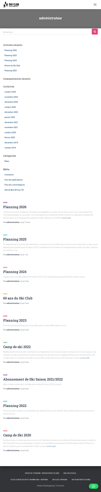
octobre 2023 (10, 107)
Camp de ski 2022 (17, 347)
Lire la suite (66, 218)
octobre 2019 (10, 148)
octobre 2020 (10, 132)
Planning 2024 (10, 60)
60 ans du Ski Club (12, 66)
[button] (93, 486)
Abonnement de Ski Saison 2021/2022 (33, 379)
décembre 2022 (11, 112)
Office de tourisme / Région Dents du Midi (42, 473)
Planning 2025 (10, 55)
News (6, 161)
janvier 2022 (9, 117)
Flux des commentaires (14, 185)
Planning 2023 (10, 71)
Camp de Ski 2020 (17, 435)
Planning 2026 (10, 50)
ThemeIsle (59, 486)
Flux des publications (13, 180)
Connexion (9, 175)
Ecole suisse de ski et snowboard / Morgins (29, 480)
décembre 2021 (11, 122)
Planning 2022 (14, 406)
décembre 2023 (11, 102)
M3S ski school (70, 473)
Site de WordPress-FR (14, 190)
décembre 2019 (11, 143)
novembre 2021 (11, 127)
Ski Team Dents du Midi (81, 480)
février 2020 (9, 137)
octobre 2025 (10, 92)
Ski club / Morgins (59, 480)
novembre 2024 (11, 97)
